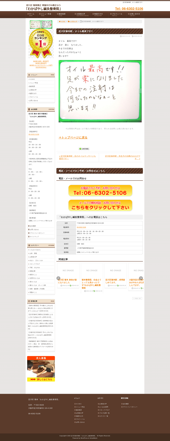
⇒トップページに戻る (73, 137)
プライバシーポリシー (37, 233)
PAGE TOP (137, 298)
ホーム (32, 15)
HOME (62, 21)
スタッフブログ (35, 264)
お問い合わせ (136, 15)
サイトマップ (34, 236)
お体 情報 (33, 253)
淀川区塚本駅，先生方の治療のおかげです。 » (122, 157)
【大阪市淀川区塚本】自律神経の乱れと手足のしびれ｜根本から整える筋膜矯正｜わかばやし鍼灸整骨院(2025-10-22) (40, 325)
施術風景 (65, 15)
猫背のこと (33, 274)
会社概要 (33, 226)
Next (141, 278)
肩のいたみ (33, 282)
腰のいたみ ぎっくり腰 (38, 285)
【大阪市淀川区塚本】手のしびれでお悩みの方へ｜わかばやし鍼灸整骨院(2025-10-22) (40, 335)
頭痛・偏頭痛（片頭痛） (38, 289)
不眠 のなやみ (35, 267)
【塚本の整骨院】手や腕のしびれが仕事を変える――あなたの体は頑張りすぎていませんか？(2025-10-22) (40, 308)
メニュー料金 (47, 15)
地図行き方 (100, 15)
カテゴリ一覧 (103, 416)
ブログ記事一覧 (104, 413)
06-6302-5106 (81, 227)
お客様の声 (82, 15)
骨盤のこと (33, 292)
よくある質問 (103, 407)
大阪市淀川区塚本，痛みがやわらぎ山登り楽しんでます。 (139, 282)
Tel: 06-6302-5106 (129, 9)
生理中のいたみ (35, 278)
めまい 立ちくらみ (36, 260)
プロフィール (118, 15)
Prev (58, 278)
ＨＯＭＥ (32, 79)
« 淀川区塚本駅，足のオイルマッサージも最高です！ (77, 157)
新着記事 (32, 271)
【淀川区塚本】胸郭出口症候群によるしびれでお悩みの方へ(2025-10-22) (40, 316)
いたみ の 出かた (35, 250)
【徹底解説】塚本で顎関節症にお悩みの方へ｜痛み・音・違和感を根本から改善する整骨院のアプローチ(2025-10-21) (40, 345)
